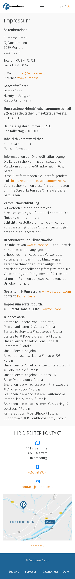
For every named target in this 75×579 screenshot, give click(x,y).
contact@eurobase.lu (30, 73)
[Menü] (42, 6)
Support (14, 571)
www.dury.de (52, 309)
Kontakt (36, 546)
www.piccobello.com (56, 291)
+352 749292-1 (37, 472)
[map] (37, 517)
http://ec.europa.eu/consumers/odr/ (38, 181)
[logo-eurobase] (13, 6)
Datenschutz (50, 571)
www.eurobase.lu (29, 78)
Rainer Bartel (26, 296)
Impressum (30, 571)
